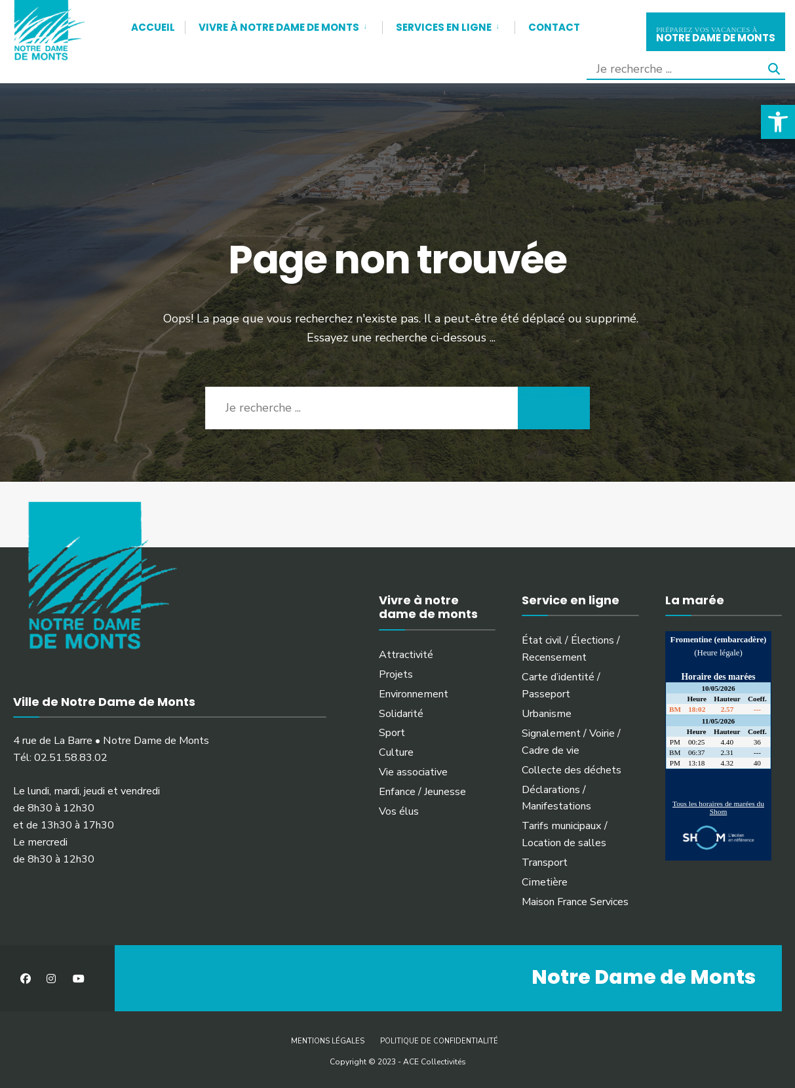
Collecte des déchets (571, 770)
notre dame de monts (715, 33)
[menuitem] (283, 25)
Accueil (153, 27)
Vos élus (399, 811)
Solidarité (401, 714)
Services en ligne (444, 27)
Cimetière (545, 882)
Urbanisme (547, 714)
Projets (396, 674)
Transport (545, 862)
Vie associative (413, 772)
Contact (554, 27)
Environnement (413, 694)
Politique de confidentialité (439, 1041)
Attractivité (406, 655)
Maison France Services (575, 902)
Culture (396, 752)
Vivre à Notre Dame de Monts (279, 27)
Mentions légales (327, 1041)
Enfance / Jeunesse (422, 792)
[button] (778, 122)
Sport (392, 733)
